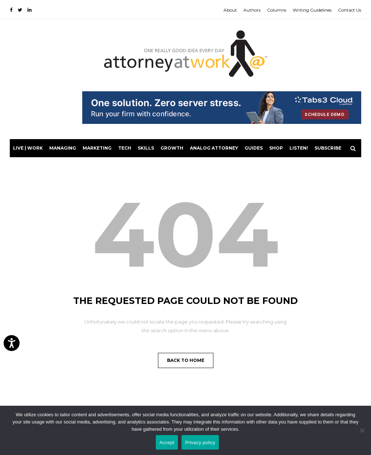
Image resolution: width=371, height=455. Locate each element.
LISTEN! (298, 148)
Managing (62, 148)
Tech (124, 148)
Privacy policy (200, 442)
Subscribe (327, 148)
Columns (276, 10)
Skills (146, 148)
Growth (172, 148)
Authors (251, 10)
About (230, 10)
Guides (254, 148)
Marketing (97, 148)
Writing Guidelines (312, 10)
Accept (166, 442)
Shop (276, 148)
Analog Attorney (214, 148)
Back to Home (185, 360)
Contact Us (349, 10)
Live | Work (28, 148)
